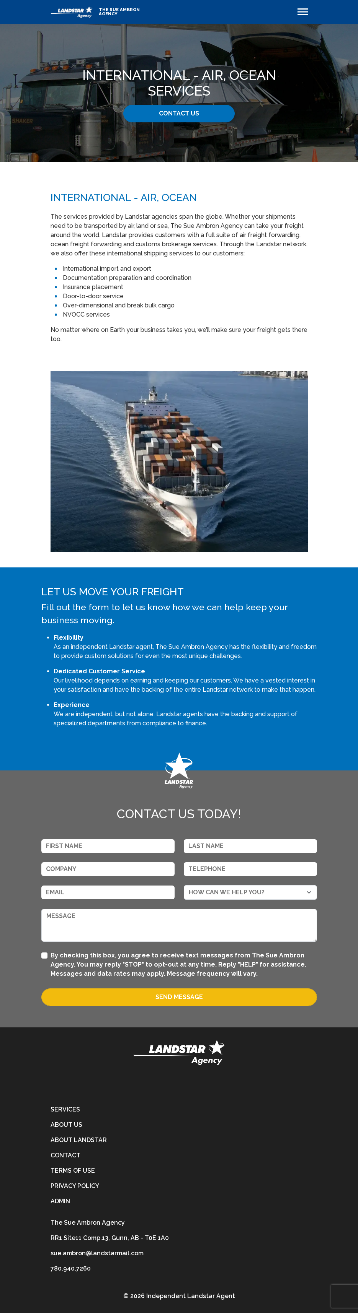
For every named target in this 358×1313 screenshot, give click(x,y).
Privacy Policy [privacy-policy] (75, 1186)
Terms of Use (73, 1170)
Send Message (179, 997)
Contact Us (179, 113)
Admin (60, 1201)
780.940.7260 (71, 1268)
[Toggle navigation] (303, 11)
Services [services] (65, 1109)
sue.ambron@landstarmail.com (97, 1253)
